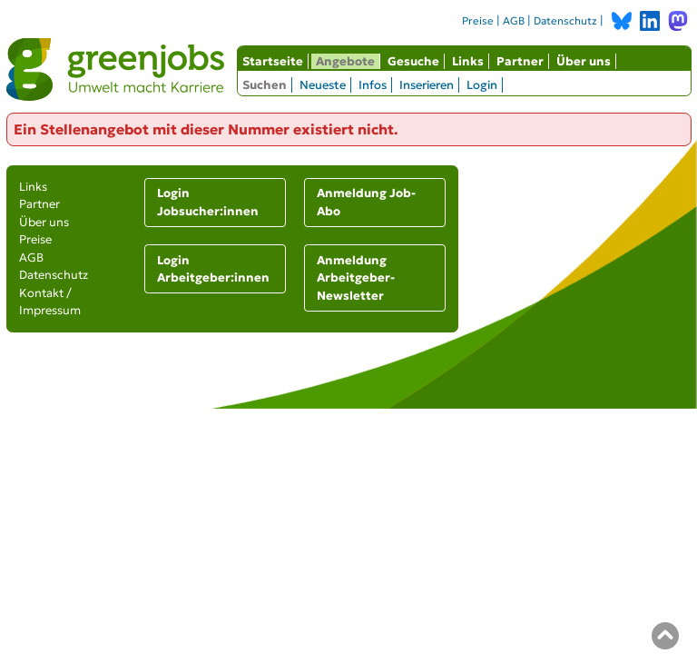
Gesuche (413, 61)
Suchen (264, 85)
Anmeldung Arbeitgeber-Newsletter (356, 278)
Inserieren (426, 85)
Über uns (583, 61)
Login (481, 85)
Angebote (345, 61)
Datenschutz (565, 21)
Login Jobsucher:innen (208, 202)
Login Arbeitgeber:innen (213, 269)
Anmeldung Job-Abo (366, 202)
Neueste (322, 85)
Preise (478, 21)
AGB (514, 21)
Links (468, 61)
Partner (520, 61)
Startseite (272, 61)
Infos (372, 85)
